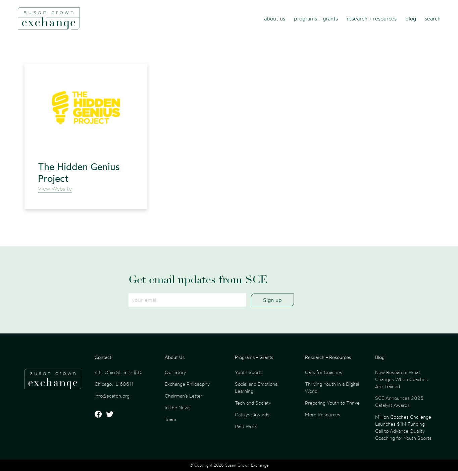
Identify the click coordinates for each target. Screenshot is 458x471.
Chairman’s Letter (183, 396)
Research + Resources (372, 18)
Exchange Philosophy (187, 384)
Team (170, 419)
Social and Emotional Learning (256, 387)
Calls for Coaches (323, 372)
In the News (178, 407)
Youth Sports (249, 372)
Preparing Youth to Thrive (332, 403)
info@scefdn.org (112, 396)
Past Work (246, 426)
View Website (55, 188)
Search (433, 18)
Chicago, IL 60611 (114, 384)
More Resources (322, 414)
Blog (410, 18)
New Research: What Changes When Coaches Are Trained (401, 379)
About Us (274, 18)
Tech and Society (253, 403)
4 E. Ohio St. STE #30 (119, 372)
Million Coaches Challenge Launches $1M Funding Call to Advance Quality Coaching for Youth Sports (403, 427)
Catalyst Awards (252, 414)
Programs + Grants (316, 18)
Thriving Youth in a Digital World (332, 387)
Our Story (175, 372)
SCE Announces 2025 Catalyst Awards (399, 401)
